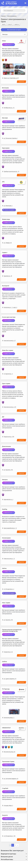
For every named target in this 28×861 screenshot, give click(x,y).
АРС (3, 168)
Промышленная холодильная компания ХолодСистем (12, 617)
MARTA (3, 24)
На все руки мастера (8, 304)
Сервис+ (4, 239)
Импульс (5, 466)
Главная (3, 16)
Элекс (4, 41)
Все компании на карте (14, 29)
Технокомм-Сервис (8, 741)
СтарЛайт (5, 767)
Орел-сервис (6, 370)
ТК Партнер (6, 675)
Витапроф (5, 74)
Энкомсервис (6, 524)
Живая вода (6, 206)
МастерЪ (5, 104)
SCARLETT (10, 24)
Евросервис (6, 134)
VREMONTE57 (6, 707)
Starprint (5, 794)
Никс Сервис (6, 589)
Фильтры (5, 34)
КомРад (4, 496)
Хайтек (4, 555)
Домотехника (6, 433)
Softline (4, 648)
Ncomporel (5, 272)
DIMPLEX (16, 24)
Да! (3, 403)
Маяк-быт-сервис (7, 337)
